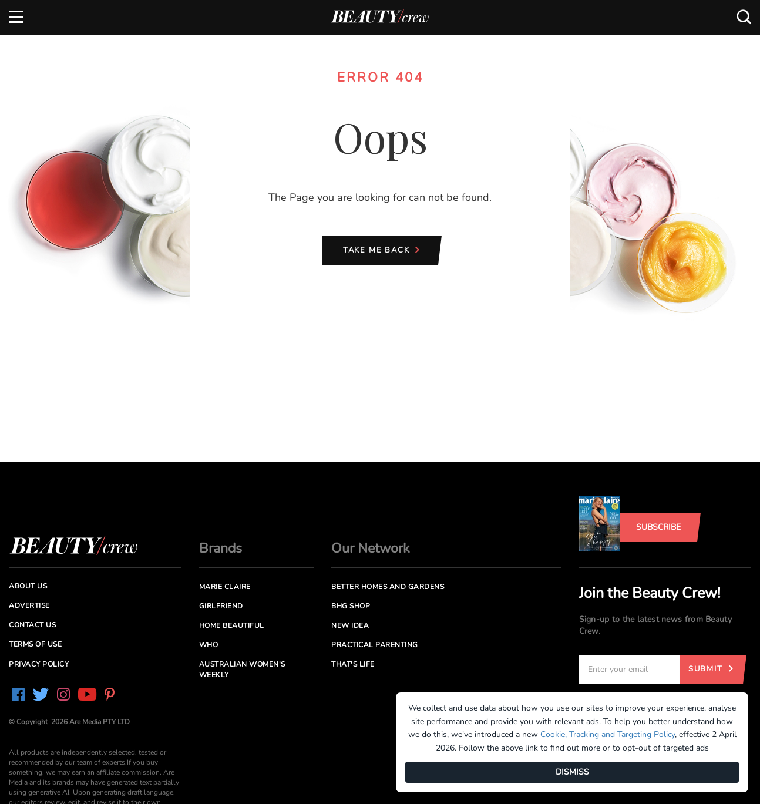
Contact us (32, 625)
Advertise (29, 605)
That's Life (353, 664)
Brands (220, 548)
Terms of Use (35, 644)
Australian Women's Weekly (242, 669)
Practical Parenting (374, 645)
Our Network (370, 548)
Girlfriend (221, 606)
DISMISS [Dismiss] (572, 772)
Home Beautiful (231, 625)
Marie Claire (225, 586)
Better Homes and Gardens (387, 586)
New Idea (350, 625)
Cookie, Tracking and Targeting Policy (607, 734)
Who (208, 645)
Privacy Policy (39, 664)
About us (28, 586)
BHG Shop (350, 606)
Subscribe (658, 527)
